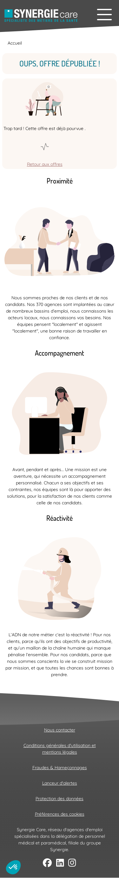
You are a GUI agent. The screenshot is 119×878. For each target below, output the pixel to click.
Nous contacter (59, 730)
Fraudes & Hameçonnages (59, 767)
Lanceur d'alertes (59, 783)
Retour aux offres (45, 164)
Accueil (15, 43)
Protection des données (59, 798)
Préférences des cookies (59, 814)
